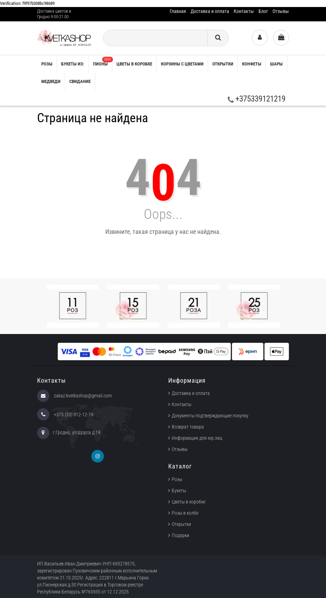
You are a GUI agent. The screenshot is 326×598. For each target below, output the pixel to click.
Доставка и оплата (210, 11)
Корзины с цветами (182, 64)
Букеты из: (72, 64)
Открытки (222, 64)
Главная (178, 11)
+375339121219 (256, 99)
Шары (276, 64)
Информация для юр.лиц (197, 438)
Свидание (80, 81)
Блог (263, 11)
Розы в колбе (185, 513)
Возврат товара (188, 427)
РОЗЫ (46, 64)
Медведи (51, 81)
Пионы (102, 62)
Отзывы (280, 11)
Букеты (179, 490)
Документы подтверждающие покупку (210, 415)
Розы (177, 479)
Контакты (244, 11)
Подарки (180, 535)
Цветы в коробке (134, 64)
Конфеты (251, 64)
